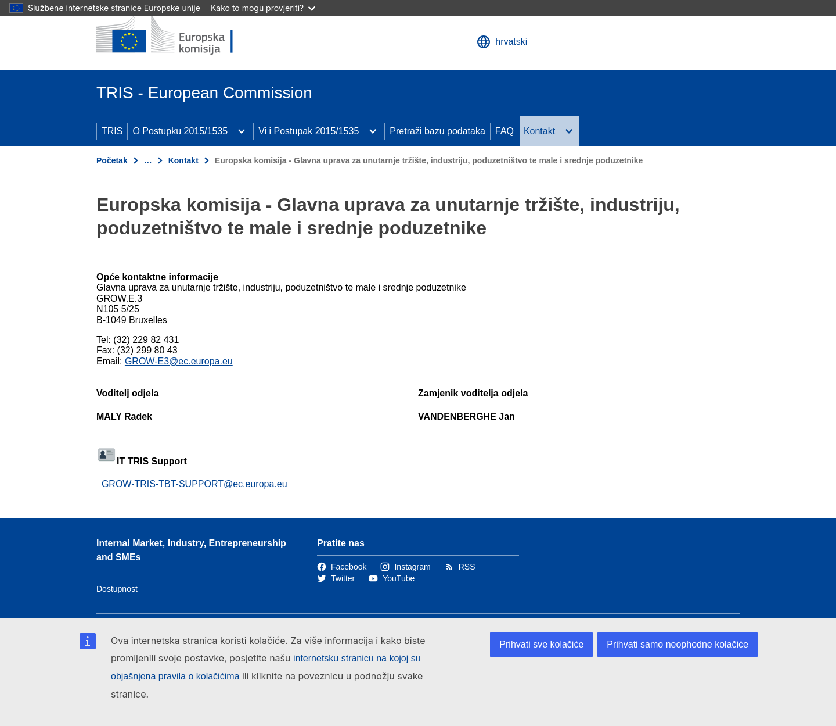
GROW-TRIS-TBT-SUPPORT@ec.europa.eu (194, 484)
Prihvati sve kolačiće (541, 644)
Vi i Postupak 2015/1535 (308, 131)
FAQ (504, 131)
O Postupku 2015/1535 (180, 131)
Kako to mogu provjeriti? (263, 8)
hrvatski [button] (502, 42)
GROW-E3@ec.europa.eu (179, 361)
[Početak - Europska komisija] (180, 35)
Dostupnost (117, 588)
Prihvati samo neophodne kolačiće (677, 644)
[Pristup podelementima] (241, 131)
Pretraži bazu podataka (437, 131)
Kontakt (539, 131)
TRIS (112, 131)
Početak (112, 160)
